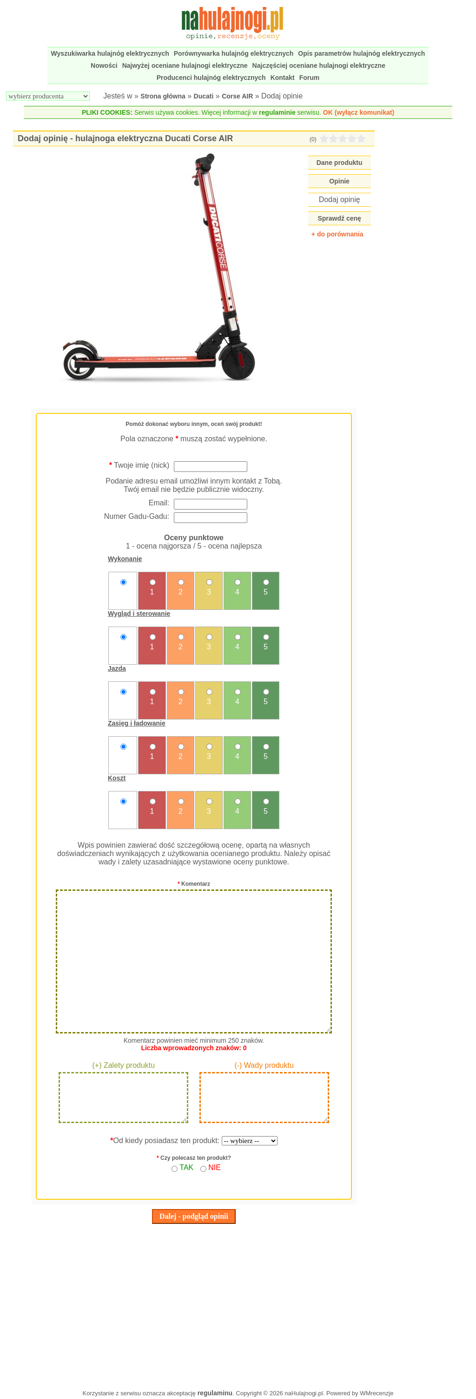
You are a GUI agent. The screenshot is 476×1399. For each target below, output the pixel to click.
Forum (309, 77)
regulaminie (277, 112)
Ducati (204, 96)
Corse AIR (237, 96)
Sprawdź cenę (339, 218)
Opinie (339, 181)
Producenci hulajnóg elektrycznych (211, 77)
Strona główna (162, 96)
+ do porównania (337, 234)
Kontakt (283, 77)
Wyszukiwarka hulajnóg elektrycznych (110, 53)
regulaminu (215, 1393)
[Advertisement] (193, 1304)
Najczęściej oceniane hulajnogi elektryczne (318, 65)
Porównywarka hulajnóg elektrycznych (234, 53)
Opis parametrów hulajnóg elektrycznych (361, 53)
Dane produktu (340, 162)
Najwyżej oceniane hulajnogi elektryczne (185, 65)
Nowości (104, 65)
